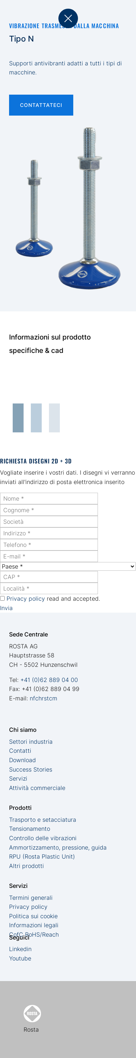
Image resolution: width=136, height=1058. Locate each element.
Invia (6, 608)
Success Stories (30, 769)
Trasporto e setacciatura (42, 819)
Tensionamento (29, 828)
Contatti (20, 750)
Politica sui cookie (33, 916)
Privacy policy (26, 598)
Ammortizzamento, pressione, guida (58, 847)
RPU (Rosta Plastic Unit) (42, 856)
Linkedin (20, 949)
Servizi (18, 778)
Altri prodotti (26, 865)
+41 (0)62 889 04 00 (49, 679)
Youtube (20, 958)
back (68, 18)
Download (22, 760)
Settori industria (31, 741)
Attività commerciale (37, 787)
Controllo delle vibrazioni (43, 838)
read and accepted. (53, 598)
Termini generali (31, 897)
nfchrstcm (43, 698)
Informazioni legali (33, 925)
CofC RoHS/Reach (34, 934)
